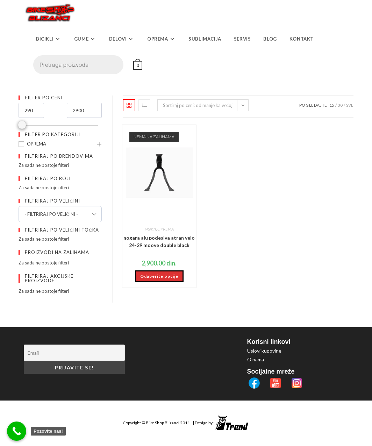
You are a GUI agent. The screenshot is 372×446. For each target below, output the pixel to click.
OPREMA (36, 144)
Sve (349, 105)
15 (331, 105)
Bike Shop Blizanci (163, 422)
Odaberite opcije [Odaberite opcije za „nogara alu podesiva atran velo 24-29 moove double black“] (159, 276)
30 (340, 105)
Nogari (150, 229)
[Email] (74, 353)
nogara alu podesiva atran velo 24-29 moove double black (159, 241)
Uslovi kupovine (264, 351)
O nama (255, 359)
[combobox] (60, 214)
